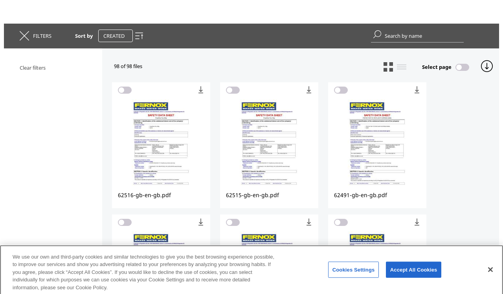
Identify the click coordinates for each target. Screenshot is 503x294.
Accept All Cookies (413, 271)
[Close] (490, 271)
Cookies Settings (353, 271)
